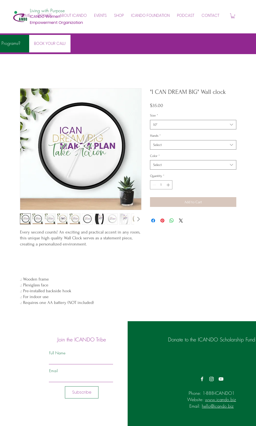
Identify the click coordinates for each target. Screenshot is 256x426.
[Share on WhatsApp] (172, 220)
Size (154, 115)
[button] (73, 16)
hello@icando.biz (218, 406)
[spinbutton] (161, 185)
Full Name (57, 353)
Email (53, 371)
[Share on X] (181, 220)
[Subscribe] (81, 392)
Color (155, 156)
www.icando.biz (220, 399)
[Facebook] (202, 379)
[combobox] (193, 124)
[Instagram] (211, 379)
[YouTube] (221, 379)
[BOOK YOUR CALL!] (50, 43)
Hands (155, 135)
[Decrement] (154, 185)
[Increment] (169, 185)
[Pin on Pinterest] (162, 220)
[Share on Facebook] (153, 220)
